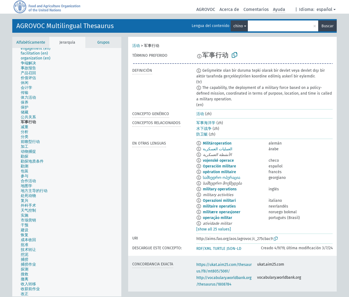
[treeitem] (37, 48)
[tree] (66, 172)
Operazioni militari (219, 200)
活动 (136, 45)
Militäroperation (217, 143)
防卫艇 (202, 134)
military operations (220, 189)
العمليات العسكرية (217, 149)
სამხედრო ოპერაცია (221, 177)
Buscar (327, 26)
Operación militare (219, 166)
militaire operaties (219, 206)
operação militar (217, 217)
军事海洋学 (205, 123)
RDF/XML (204, 248)
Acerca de (229, 9)
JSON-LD (234, 248)
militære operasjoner (221, 212)
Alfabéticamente (30, 42)
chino (238, 26)
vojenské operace (218, 160)
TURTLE (219, 248)
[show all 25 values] (213, 229)
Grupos (103, 42)
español (324, 9)
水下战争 (204, 128)
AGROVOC (205, 9)
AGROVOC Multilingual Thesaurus (65, 26)
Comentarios (256, 9)
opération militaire (219, 172)
